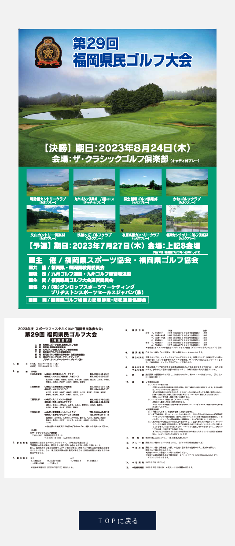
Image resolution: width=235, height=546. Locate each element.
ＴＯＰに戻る (118, 520)
